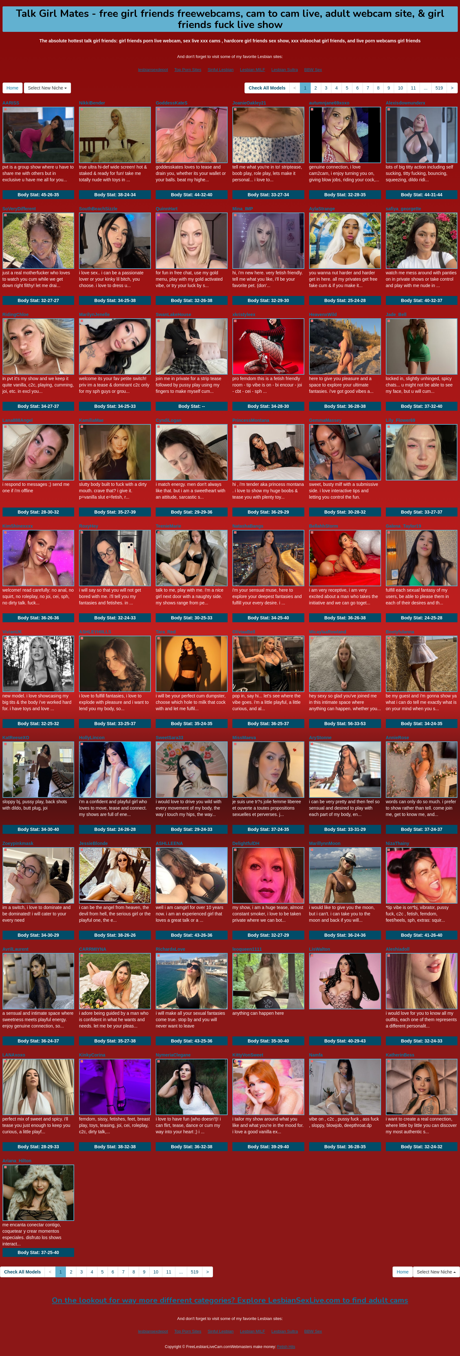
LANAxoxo (14, 1054)
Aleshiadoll (398, 949)
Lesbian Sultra (285, 69)
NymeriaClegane (173, 1054)
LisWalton (319, 949)
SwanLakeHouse (173, 314)
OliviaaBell (243, 631)
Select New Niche (47, 87)
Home (12, 87)
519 (439, 87)
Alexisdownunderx (405, 102)
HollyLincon (91, 737)
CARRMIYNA (92, 949)
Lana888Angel (18, 420)
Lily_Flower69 (400, 420)
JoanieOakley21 (249, 102)
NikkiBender (92, 102)
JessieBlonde (93, 843)
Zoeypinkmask (18, 843)
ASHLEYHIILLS (95, 631)
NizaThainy (397, 843)
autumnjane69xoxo (329, 102)
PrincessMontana (250, 420)
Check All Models (267, 87)
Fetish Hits (286, 1347)
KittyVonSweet (247, 1054)
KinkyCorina (92, 1054)
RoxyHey (88, 526)
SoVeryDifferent (19, 208)
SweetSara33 (169, 737)
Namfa (316, 1054)
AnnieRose (397, 737)
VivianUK (12, 631)
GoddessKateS (172, 102)
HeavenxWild (323, 314)
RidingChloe (16, 314)
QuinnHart (166, 208)
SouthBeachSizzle (98, 208)
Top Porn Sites (188, 69)
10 (400, 87)
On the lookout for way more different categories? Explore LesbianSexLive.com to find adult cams (230, 1300)
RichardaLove (170, 949)
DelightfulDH (245, 843)
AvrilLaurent (16, 949)
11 (413, 87)
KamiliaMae (91, 420)
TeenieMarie (168, 526)
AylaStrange (322, 208)
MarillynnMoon (325, 843)
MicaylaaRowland (327, 631)
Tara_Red (166, 631)
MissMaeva (244, 737)
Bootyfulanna (400, 631)
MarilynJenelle (94, 314)
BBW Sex (313, 69)
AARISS (11, 102)
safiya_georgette (403, 208)
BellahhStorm (323, 526)
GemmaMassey (325, 420)
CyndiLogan (168, 420)
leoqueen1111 (247, 949)
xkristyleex (243, 314)
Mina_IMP (242, 208)
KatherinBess (400, 1054)
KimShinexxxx (18, 526)
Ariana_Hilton (17, 1160)
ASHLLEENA (169, 843)
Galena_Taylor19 (403, 526)
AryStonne (320, 737)
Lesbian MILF (252, 69)
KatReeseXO (16, 737)
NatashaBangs (247, 526)
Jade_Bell (396, 314)
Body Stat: (38, 194)
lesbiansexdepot (153, 69)
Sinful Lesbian (221, 69)
